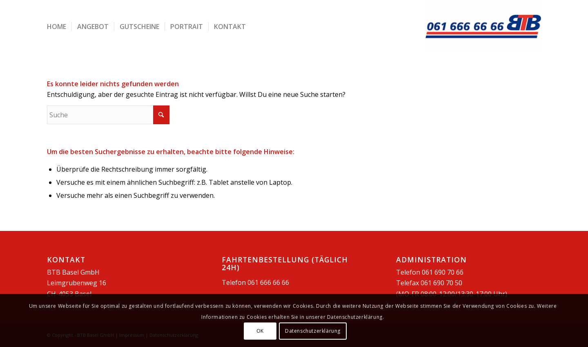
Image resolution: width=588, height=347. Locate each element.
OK (260, 330)
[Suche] (108, 114)
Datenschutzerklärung (313, 330)
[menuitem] (56, 26)
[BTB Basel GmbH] (483, 26)
